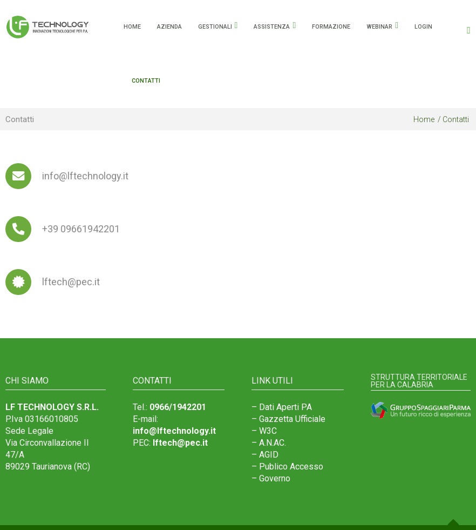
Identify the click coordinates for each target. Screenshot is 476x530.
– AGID (264, 455)
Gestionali (215, 26)
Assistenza (272, 26)
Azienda (169, 26)
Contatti (146, 80)
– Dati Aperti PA (281, 407)
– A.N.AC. (268, 443)
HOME (132, 26)
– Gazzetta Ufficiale (288, 419)
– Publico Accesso (287, 466)
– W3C (264, 431)
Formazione (331, 26)
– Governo (270, 478)
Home (423, 119)
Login (423, 26)
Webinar (379, 26)
